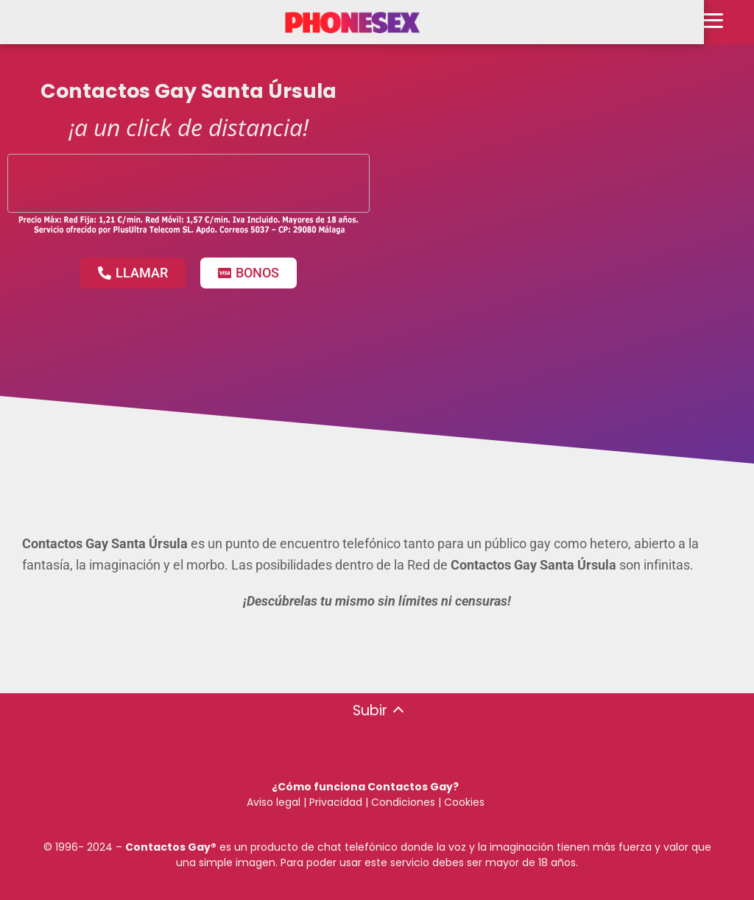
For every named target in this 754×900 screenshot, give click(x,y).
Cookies (464, 802)
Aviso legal (273, 802)
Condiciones (401, 802)
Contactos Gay (168, 847)
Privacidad (335, 802)
